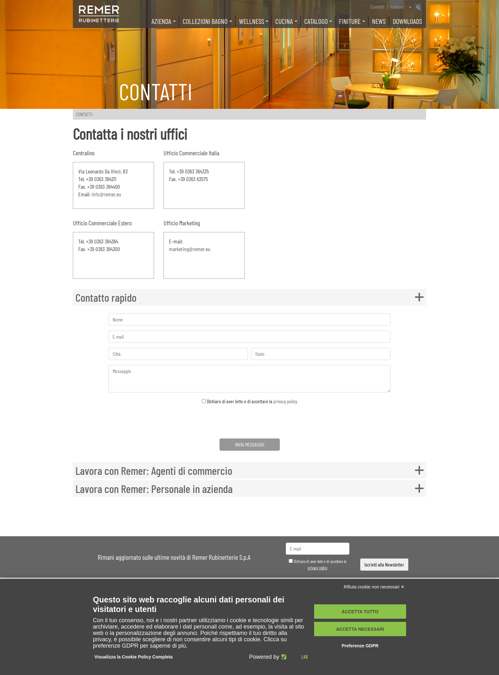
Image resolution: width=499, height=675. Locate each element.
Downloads (407, 21)
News (379, 21)
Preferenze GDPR (359, 645)
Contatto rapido (106, 297)
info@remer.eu (106, 194)
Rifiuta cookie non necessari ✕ (374, 586)
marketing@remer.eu (189, 248)
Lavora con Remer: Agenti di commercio (155, 470)
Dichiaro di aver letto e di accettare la (249, 401)
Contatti (377, 7)
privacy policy (285, 401)
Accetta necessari (360, 629)
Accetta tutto (360, 611)
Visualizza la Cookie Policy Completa (134, 656)
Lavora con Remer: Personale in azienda (155, 488)
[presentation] (249, 422)
